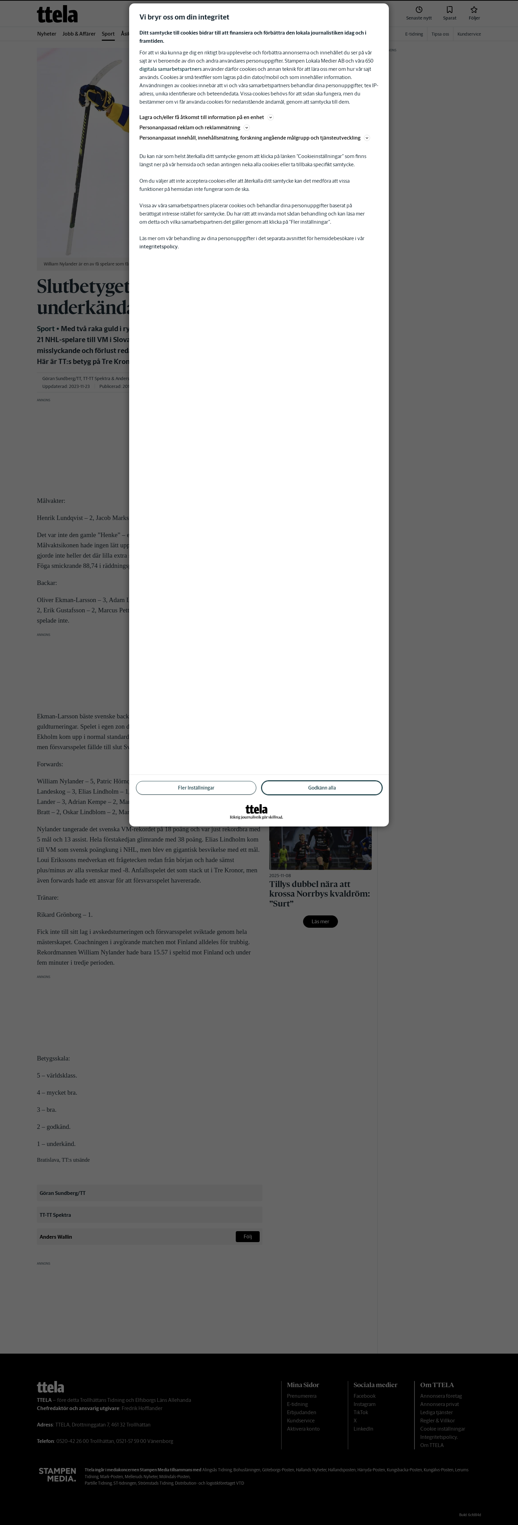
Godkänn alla (322, 788)
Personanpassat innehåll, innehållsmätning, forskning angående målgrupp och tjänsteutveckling (254, 137)
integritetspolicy (158, 246)
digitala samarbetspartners (170, 69)
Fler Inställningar (196, 788)
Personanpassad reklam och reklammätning (194, 127)
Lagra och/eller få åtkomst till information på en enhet (206, 117)
